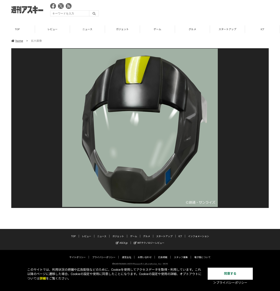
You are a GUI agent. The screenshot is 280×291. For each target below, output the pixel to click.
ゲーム (157, 29)
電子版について (202, 253)
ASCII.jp (122, 239)
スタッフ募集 (181, 253)
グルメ (192, 29)
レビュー (52, 29)
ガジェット (122, 29)
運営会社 (126, 253)
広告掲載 (162, 253)
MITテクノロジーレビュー (149, 239)
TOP (17, 29)
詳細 (43, 278)
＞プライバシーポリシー (230, 283)
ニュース (87, 29)
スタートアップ (227, 29)
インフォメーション (198, 232)
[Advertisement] (198, 10)
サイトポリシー (77, 253)
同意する (230, 273)
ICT (262, 29)
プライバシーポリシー (104, 253)
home (17, 41)
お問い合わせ (145, 253)
